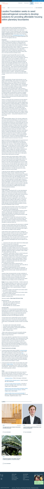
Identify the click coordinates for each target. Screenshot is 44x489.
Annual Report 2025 (37, 482)
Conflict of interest (18, 487)
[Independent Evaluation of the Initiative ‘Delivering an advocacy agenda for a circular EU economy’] (12, 460)
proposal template (23, 350)
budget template (10, 364)
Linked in (1, 479)
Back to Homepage (5, 3)
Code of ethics (13, 487)
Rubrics (24, 478)
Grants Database (14, 479)
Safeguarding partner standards (34, 487)
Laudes (2, 475)
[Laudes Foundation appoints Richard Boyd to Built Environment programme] (32, 429)
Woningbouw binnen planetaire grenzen (12, 380)
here (22, 352)
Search (41, 3)
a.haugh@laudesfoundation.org (19, 35)
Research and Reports (15, 478)
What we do (13, 475)
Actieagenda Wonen (9, 378)
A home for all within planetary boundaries (13, 383)
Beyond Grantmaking (26, 479)
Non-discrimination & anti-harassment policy (25, 487)
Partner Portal (25, 475)
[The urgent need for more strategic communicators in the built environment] (12, 429)
